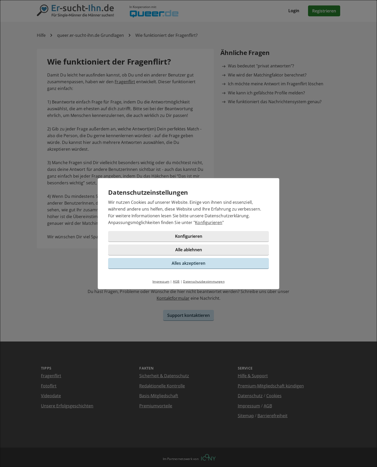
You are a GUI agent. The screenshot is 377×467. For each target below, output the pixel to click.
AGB (176, 281)
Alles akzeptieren (188, 263)
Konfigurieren (208, 222)
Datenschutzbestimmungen (204, 281)
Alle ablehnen (188, 250)
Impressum (160, 281)
